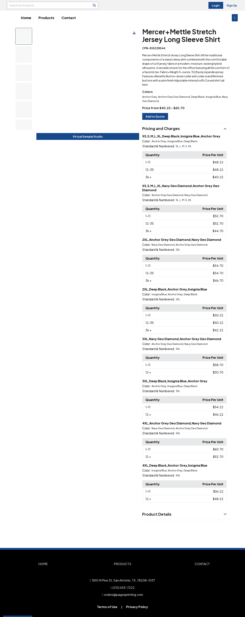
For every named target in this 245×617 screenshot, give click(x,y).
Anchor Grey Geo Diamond (174, 96)
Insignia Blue (213, 96)
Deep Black (198, 96)
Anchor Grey (149, 96)
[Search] (94, 5)
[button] (186, 128)
